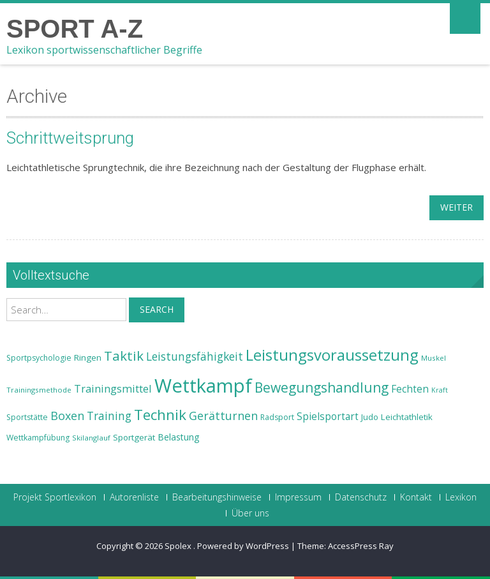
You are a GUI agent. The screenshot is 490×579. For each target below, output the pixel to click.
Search (157, 309)
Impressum (298, 497)
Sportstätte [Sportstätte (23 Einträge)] (27, 417)
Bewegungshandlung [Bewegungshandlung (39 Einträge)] (322, 387)
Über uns (250, 513)
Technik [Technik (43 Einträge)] (160, 415)
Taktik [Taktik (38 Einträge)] (124, 356)
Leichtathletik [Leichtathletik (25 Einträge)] (407, 417)
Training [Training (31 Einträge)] (109, 415)
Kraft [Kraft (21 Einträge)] (439, 390)
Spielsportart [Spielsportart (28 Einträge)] (328, 416)
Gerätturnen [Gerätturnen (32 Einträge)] (223, 415)
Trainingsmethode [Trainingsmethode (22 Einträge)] (38, 390)
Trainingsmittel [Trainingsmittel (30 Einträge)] (113, 388)
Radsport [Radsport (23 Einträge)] (277, 417)
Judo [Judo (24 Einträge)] (369, 417)
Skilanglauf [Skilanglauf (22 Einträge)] (91, 437)
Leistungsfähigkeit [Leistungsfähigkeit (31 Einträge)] (194, 356)
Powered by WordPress (243, 546)
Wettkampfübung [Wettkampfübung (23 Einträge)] (38, 437)
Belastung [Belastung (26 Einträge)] (179, 437)
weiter (456, 207)
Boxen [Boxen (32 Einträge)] (67, 415)
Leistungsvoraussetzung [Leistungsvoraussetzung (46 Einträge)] (332, 355)
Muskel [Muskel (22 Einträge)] (433, 358)
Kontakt (416, 497)
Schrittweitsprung (70, 137)
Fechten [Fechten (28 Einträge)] (410, 389)
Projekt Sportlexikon (54, 497)
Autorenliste (134, 497)
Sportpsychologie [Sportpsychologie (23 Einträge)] (38, 357)
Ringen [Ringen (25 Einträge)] (87, 357)
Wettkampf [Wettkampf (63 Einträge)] (203, 385)
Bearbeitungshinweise (217, 497)
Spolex (179, 546)
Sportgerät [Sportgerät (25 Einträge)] (134, 437)
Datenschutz (361, 497)
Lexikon (461, 497)
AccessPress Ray (361, 546)
